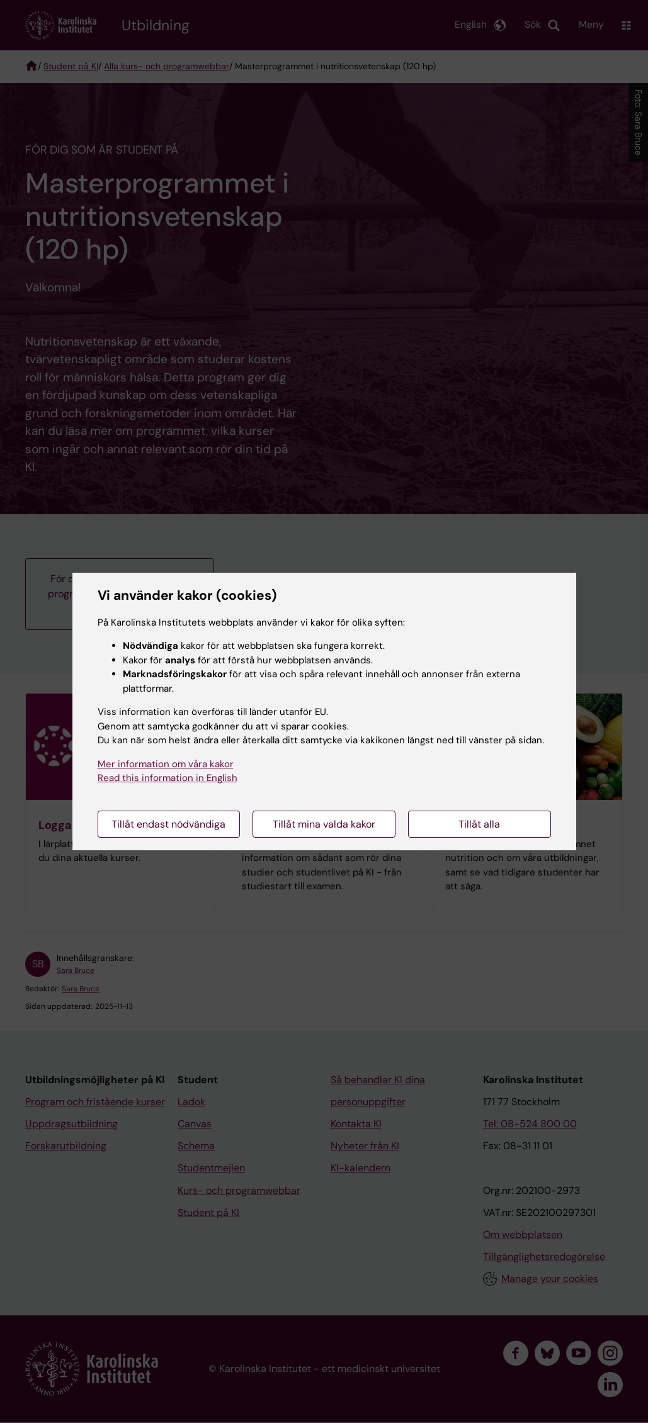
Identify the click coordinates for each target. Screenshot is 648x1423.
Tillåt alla (479, 824)
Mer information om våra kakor (166, 764)
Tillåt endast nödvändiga (168, 824)
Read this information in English (167, 778)
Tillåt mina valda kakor (324, 824)
